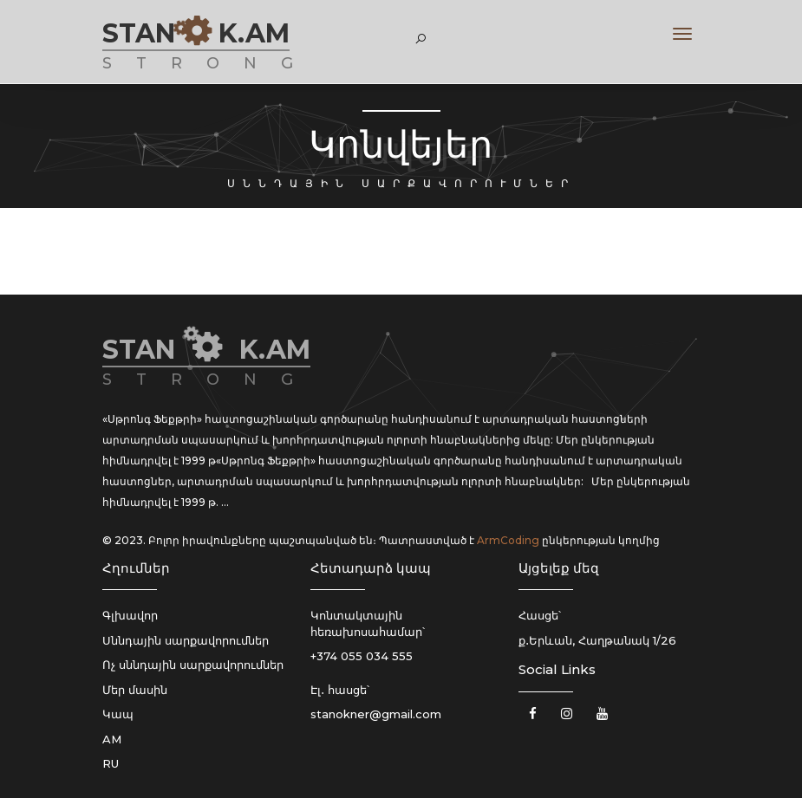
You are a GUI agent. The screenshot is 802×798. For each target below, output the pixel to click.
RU (110, 763)
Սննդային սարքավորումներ (185, 640)
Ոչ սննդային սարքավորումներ (193, 664)
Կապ (118, 714)
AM (111, 739)
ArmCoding (508, 540)
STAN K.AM (196, 33)
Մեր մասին (134, 690)
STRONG (209, 63)
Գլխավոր (130, 615)
